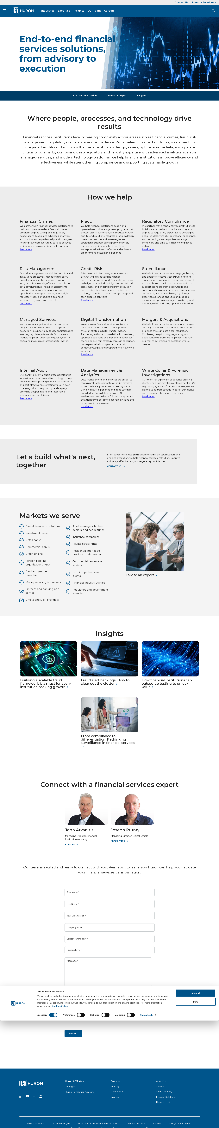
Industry (115, 1089)
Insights (82, 12)
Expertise (68, 12)
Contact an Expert (116, 98)
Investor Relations (203, 2)
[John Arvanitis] (86, 826)
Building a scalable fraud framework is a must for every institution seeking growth (45, 686)
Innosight (70, 1089)
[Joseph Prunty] (132, 826)
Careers (113, 12)
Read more (26, 252)
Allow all (195, 1100)
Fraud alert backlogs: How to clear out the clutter (105, 684)
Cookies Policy (60, 1113)
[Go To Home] (26, 12)
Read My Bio (72, 847)
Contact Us (181, 2)
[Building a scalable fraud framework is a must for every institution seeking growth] (48, 678)
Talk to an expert (140, 577)
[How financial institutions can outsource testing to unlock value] (170, 678)
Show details (146, 1122)
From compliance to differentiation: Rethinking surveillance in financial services (108, 742)
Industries (51, 12)
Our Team (97, 12)
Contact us (114, 468)
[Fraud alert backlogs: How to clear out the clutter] (109, 678)
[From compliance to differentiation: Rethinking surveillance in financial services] (109, 734)
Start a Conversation (85, 98)
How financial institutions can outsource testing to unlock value (167, 686)
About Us (161, 1083)
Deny (195, 1109)
